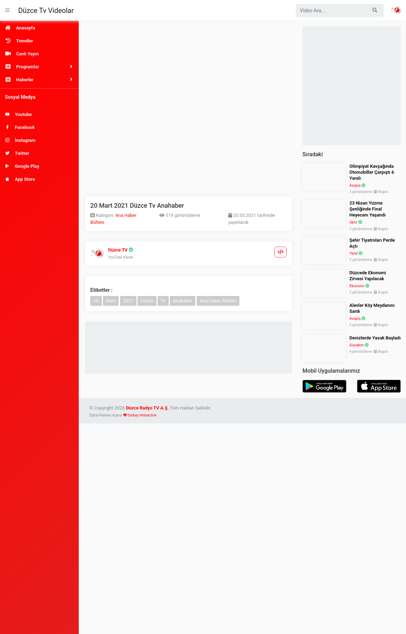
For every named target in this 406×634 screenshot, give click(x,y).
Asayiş (354, 185)
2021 (128, 300)
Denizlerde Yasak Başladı (375, 337)
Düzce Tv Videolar (46, 10)
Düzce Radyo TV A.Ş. (147, 408)
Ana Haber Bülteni (218, 300)
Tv (163, 300)
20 (96, 300)
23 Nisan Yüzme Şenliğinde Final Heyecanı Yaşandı (367, 209)
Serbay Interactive (141, 415)
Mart (110, 300)
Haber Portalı (396, 10)
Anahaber (182, 300)
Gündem (356, 345)
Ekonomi (356, 286)
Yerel (353, 253)
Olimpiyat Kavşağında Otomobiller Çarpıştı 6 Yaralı (371, 172)
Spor (353, 222)
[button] (39, 66)
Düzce (147, 300)
